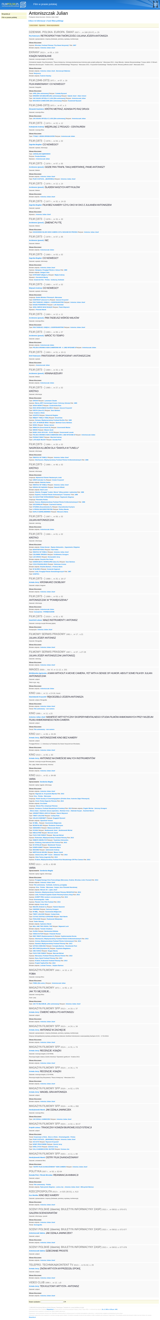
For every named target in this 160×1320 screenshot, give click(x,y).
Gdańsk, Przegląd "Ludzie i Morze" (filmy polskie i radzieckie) (56, 492)
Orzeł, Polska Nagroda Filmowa (46, 801)
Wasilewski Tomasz (54, 845)
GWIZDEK (36, 909)
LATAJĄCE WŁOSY (39, 440)
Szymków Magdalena (63, 948)
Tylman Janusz (49, 425)
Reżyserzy (37, 73)
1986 (86, 460)
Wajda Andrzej (59, 275)
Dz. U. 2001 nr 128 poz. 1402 (109, 1309)
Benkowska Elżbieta (51, 931)
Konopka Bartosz (58, 946)
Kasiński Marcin (88, 811)
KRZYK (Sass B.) (38, 410)
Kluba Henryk (45, 547)
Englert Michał (88, 808)
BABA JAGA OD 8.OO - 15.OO (43, 432)
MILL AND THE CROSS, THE (42, 926)
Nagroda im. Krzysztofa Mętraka (46, 794)
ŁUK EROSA (37, 557)
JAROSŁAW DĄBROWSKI (41, 154)
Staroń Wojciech (62, 813)
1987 (69, 571)
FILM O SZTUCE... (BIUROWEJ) (43, 179)
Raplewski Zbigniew (67, 497)
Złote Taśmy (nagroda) (43, 857)
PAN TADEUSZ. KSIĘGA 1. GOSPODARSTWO (48, 302)
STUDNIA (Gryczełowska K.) (42, 507)
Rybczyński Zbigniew (47, 1187)
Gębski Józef (72, 96)
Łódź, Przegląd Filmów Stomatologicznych (49, 571)
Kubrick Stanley (45, 76)
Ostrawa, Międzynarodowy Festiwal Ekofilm (50, 420)
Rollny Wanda (64, 509)
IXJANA (35, 830)
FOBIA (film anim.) (39, 983)
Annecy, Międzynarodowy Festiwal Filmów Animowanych (54, 941)
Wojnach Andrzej (35, 288)
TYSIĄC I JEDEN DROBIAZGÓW (44, 136)
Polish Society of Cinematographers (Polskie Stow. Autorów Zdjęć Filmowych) (62, 798)
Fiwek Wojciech (64, 307)
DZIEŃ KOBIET (38, 847)
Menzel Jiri (44, 890)
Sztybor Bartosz (57, 965)
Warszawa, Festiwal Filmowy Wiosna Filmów (50, 956)
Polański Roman (55, 934)
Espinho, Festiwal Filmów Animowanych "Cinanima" (53, 494)
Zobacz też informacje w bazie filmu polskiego (45, 21)
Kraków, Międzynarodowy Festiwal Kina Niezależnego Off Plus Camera (59, 859)
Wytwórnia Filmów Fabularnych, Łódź (49, 477)
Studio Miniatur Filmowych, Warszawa (49, 297)
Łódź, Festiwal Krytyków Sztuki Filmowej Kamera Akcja (54, 894)
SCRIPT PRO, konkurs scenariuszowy (48, 897)
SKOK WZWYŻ (38, 405)
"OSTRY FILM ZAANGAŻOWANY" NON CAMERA (49, 1167)
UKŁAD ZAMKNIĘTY (40, 818)
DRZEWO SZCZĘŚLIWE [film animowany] (47, 96)
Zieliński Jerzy (53, 1147)
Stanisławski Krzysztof (37, 697)
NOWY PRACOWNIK (40, 1144)
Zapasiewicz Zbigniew (72, 547)
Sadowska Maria (55, 847)
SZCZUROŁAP (38, 504)
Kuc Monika (33, 1195)
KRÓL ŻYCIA (37, 1147)
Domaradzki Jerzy (54, 557)
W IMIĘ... (36, 823)
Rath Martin (64, 916)
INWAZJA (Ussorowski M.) (42, 427)
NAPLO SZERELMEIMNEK (42, 512)
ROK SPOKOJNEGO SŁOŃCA (43, 408)
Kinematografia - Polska (67, 1137)
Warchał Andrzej (56, 437)
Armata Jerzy (34, 582)
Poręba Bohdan (40, 156)
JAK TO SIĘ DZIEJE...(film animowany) (46, 1004)
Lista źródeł (34, 25)
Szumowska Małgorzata (53, 823)
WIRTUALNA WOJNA (40, 852)
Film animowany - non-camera (44, 709)
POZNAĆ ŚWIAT (38, 437)
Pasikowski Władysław (54, 919)
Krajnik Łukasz (34, 1127)
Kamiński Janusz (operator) (49, 811)
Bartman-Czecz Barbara (64, 422)
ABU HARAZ (37, 951)
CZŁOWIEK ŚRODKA (40, 554)
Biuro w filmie (53, 1137)
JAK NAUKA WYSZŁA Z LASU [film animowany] (49, 98)
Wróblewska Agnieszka (38, 673)
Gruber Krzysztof (58, 480)
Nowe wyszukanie (53, 25)
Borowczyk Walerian (63, 71)
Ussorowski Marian (63, 427)
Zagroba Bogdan (35, 144)
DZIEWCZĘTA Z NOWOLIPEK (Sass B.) (46, 562)
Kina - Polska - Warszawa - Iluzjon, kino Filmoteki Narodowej (56, 887)
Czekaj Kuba (55, 815)
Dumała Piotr (56, 440)
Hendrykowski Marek (37, 1110)
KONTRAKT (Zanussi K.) (41, 300)
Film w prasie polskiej (9, 17)
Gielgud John (45, 272)
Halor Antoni (82, 96)
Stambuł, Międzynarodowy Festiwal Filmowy (50, 943)
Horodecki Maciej (42, 277)
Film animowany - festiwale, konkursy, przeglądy (50, 885)
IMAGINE (36, 850)
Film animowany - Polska (42, 1184)
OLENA (35, 931)
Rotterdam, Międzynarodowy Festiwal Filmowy (51, 837)
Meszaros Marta (62, 512)
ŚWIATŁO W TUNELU (40, 457)
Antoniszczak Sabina (37, 1233)
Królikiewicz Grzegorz (61, 554)
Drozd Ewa (58, 418)
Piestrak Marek (41, 309)
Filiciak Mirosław (46, 1175)
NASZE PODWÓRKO (40, 305)
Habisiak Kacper (76, 811)
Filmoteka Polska (42, 499)
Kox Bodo (43, 803)
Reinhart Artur (64, 811)
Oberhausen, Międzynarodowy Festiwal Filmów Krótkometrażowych (58, 460)
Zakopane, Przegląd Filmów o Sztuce (47, 270)
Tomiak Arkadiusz (46, 929)
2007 (74, 45)
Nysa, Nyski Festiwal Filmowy (45, 958)
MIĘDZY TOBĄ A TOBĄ (41, 418)
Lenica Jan (59, 1187)
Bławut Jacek (48, 430)
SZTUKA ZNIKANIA (39, 946)
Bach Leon (44, 490)
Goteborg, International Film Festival (47, 842)
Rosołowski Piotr (71, 946)
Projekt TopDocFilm (41, 963)
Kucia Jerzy (44, 904)
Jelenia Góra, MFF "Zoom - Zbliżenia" (48, 855)
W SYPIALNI (37, 845)
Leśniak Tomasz (45, 965)
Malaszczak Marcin (53, 828)
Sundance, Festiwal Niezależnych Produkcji (50, 808)
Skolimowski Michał (65, 830)
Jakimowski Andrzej (52, 850)
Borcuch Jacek (53, 833)
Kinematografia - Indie (41, 899)
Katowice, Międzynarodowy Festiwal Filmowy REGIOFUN (54, 892)
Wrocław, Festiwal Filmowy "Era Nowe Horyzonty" (52, 45)
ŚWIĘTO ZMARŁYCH (40, 840)
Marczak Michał (58, 835)
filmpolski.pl (50, 1309)
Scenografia (38, 1225)
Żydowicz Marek (45, 924)
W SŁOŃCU (37, 569)
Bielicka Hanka (45, 482)
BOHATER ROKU (39, 549)
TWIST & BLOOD (38, 815)
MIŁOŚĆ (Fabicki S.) (40, 907)
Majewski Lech (64, 926)
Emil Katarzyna (34, 356)
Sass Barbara (55, 410)
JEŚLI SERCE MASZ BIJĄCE (42, 307)
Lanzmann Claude (51, 400)
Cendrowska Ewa (55, 405)
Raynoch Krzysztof (52, 1142)
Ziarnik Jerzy (57, 1144)
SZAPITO (36, 415)
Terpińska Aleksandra (60, 840)
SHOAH (35, 400)
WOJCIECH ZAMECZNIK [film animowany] (47, 101)
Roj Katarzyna (34, 36)
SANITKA (36, 574)
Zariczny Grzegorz (100, 808)
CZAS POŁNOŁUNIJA (40, 564)
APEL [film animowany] (41, 93)
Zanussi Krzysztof (62, 300)
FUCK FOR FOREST (40, 835)
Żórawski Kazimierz (36, 109)
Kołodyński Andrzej (36, 127)
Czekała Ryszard (61, 93)
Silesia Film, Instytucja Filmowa (46, 806)
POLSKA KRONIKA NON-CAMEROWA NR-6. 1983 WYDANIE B (54, 435)
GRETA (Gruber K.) (39, 480)
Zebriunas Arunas (60, 564)
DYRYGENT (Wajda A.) (40, 275)
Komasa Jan (65, 1149)
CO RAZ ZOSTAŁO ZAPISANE (43, 916)
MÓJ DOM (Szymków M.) (41, 948)
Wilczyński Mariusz (87, 1187)
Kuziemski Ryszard (74, 101)
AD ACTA (36, 1142)
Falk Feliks (54, 549)
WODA (35, 425)
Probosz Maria (57, 567)
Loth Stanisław (58, 305)
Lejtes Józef (53, 890)
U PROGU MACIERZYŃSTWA (43, 509)
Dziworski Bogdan (52, 415)
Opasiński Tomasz (46, 820)
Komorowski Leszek (67, 432)
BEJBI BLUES (37, 825)
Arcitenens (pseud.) (36, 167)
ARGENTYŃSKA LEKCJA (41, 813)
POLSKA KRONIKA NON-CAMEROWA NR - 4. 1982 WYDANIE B (54, 347)
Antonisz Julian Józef (47, 48)
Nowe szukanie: (34, 1302)
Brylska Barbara (45, 567)
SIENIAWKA (37, 828)
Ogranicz (42, 25)
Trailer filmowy (39, 921)
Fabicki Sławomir (59, 907)
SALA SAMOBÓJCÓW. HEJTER (43, 1149)
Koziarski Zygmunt (53, 569)
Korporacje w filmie (40, 1137)
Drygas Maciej (53, 951)
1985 (75, 403)
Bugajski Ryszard (59, 818)
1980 (65, 270)
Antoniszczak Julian (79, 98)
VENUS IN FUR (38, 934)
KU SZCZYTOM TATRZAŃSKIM (43, 497)
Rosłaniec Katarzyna (56, 825)
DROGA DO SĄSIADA (40, 487)
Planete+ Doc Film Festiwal (44, 902)
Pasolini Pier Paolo (46, 559)
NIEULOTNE (37, 833)
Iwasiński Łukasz (35, 620)
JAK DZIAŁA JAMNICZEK (41, 1119)
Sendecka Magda (46, 782)
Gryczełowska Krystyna (66, 507)
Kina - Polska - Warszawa (42, 796)
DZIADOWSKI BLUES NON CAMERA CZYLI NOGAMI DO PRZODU (55, 232)
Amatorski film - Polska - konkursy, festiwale (49, 280)
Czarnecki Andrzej (55, 504)
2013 (62, 794)
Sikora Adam (34, 811)
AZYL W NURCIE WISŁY (41, 422)
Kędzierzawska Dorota (68, 936)
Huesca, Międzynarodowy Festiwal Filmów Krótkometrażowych (56, 502)
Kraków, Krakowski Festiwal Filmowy (47, 960)
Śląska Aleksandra (57, 547)
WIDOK (35, 430)
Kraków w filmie (39, 413)
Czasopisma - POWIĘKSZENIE (44, 612)
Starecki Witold (59, 487)
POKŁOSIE (36, 919)
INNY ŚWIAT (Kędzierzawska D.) (44, 936)
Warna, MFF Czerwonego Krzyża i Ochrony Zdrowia (52, 403)
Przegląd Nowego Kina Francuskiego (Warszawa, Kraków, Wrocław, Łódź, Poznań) (63, 880)
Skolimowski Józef (51, 830)
